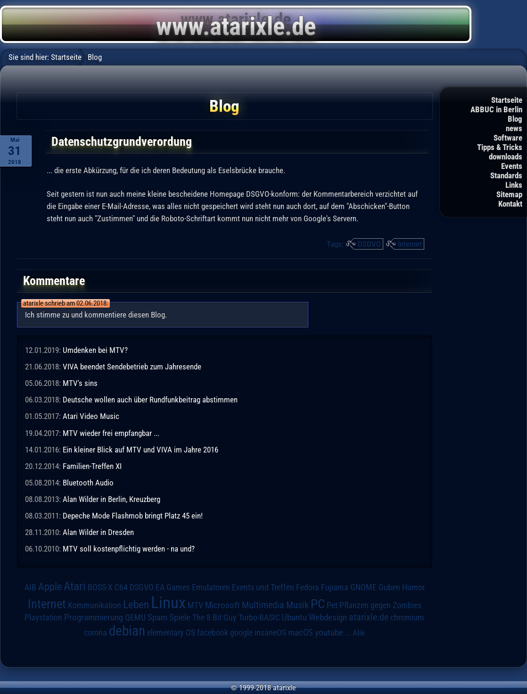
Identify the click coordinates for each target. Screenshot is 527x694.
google (241, 632)
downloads (505, 156)
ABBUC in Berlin (496, 109)
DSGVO (369, 244)
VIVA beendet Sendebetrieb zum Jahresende (132, 366)
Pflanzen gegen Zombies (380, 605)
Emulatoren (211, 587)
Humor (413, 587)
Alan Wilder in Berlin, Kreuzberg (111, 499)
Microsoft (222, 605)
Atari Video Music (91, 416)
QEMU (135, 617)
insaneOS (270, 632)
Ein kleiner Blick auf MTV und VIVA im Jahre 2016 (140, 449)
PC (318, 603)
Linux (168, 602)
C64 (121, 587)
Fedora (307, 587)
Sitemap (509, 194)
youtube (329, 632)
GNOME (363, 587)
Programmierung (93, 617)
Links (513, 185)
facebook (212, 632)
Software (508, 137)
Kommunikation (94, 605)
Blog (515, 119)
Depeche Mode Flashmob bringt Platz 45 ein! (133, 515)
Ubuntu (294, 617)
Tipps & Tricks (499, 147)
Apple (50, 586)
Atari (75, 586)
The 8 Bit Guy (214, 617)
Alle (359, 632)
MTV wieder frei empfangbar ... (111, 433)
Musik (297, 605)
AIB (30, 587)
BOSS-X (100, 587)
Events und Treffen (263, 587)
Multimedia (263, 604)
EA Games (173, 587)
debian (127, 631)
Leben (136, 604)
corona (95, 632)
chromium (407, 617)
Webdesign (328, 617)
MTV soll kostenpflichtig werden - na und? (129, 548)
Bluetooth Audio (88, 482)
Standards (506, 175)
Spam (157, 617)
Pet (332, 605)
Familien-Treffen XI (92, 466)
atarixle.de (368, 617)
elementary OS (171, 632)
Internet (410, 244)
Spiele (179, 617)
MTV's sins (80, 383)
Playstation (43, 617)
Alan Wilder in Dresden (98, 532)
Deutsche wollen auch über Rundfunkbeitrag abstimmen (150, 399)
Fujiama (334, 587)
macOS (300, 632)
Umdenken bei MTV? (95, 350)
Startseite (506, 100)
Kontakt (510, 204)
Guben (389, 587)
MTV (195, 605)
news (514, 128)
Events (511, 166)
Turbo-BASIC (259, 617)
